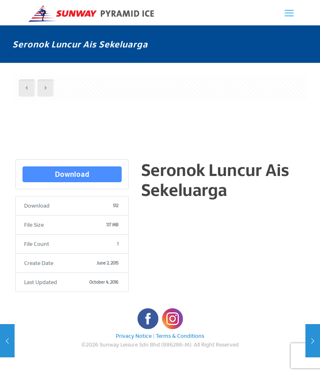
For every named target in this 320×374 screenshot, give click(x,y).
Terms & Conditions (180, 335)
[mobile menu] (289, 12)
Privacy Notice (134, 335)
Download (72, 174)
